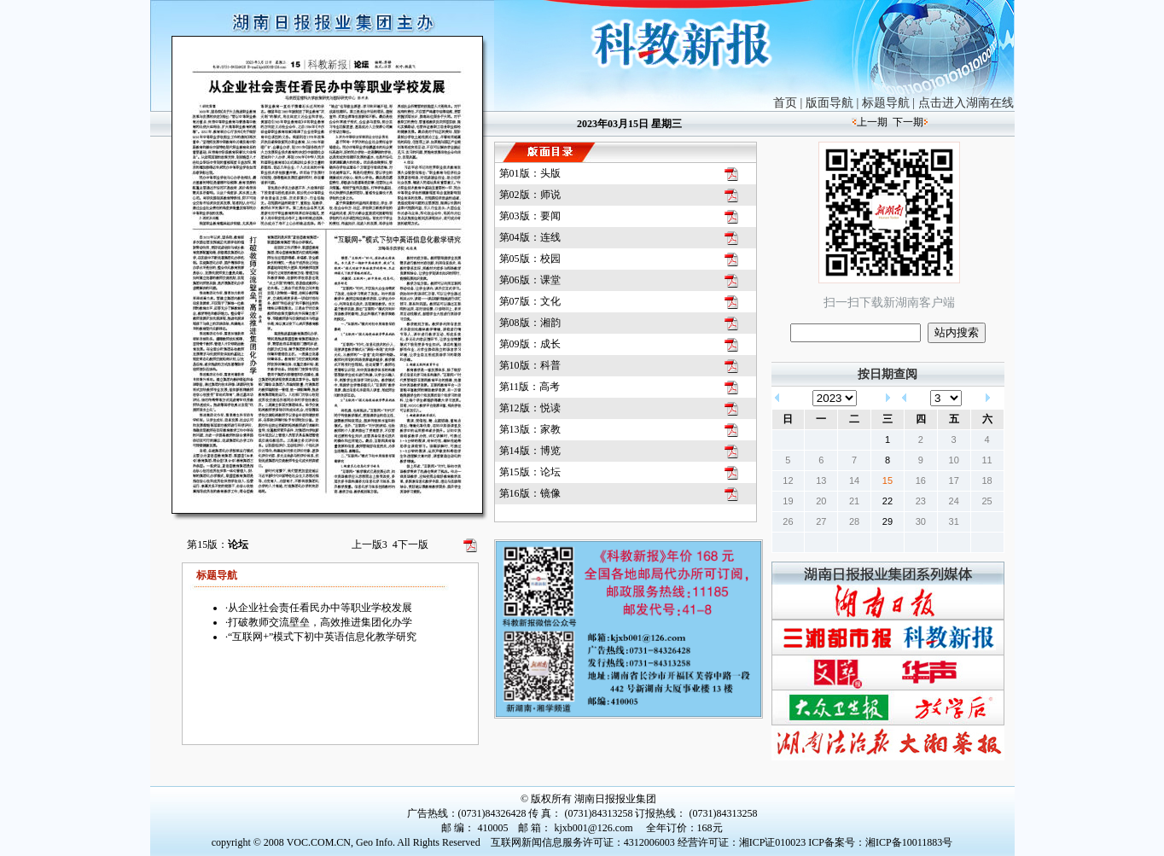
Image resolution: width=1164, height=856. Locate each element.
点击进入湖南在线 (966, 102)
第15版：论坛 (530, 472)
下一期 (908, 122)
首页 (785, 102)
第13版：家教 (530, 429)
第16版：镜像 (530, 493)
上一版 (369, 544)
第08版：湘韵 (530, 323)
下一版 (410, 544)
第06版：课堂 (530, 280)
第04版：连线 (530, 237)
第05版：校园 (530, 259)
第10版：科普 (530, 365)
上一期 (872, 122)
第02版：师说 (530, 195)
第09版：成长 (530, 344)
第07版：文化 (530, 301)
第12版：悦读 (530, 408)
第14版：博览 (530, 451)
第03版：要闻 (530, 216)
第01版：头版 (530, 173)
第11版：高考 (530, 387)
